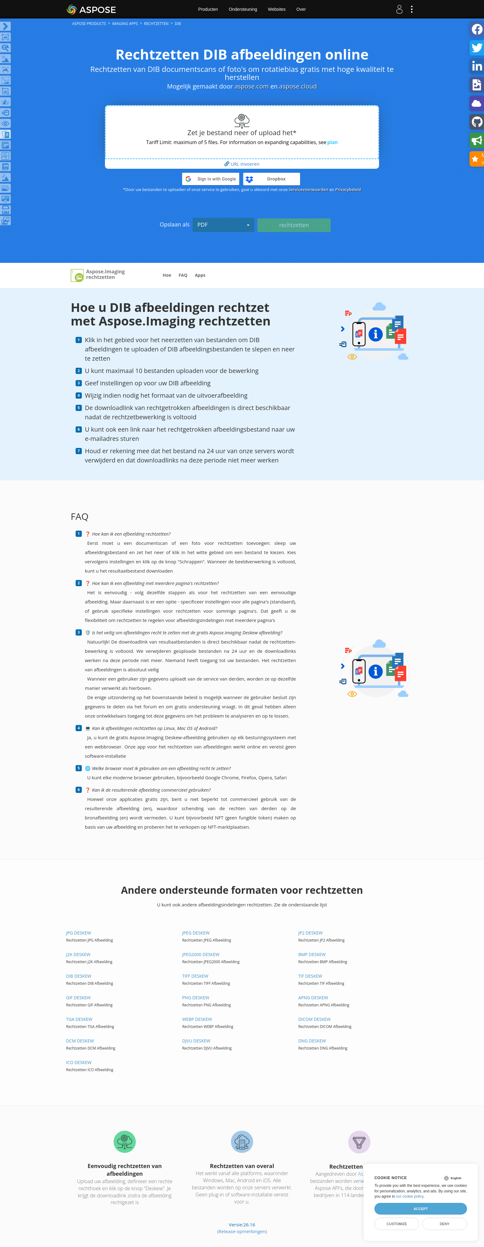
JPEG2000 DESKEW (200, 954)
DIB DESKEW (78, 976)
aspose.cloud (298, 86)
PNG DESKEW (195, 997)
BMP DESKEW (312, 954)
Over (301, 9)
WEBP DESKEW (197, 1019)
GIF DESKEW (78, 997)
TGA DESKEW (79, 1019)
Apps (200, 275)
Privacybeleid (348, 189)
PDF (223, 224)
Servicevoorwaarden (308, 189)
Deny (444, 1224)
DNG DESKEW (312, 1041)
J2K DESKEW (78, 954)
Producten (208, 9)
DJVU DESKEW (196, 1041)
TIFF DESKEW (195, 976)
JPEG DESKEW (196, 933)
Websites (277, 9)
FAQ (183, 275)
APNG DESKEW (313, 997)
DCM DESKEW (80, 1041)
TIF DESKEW (310, 976)
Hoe (167, 275)
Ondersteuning (243, 9)
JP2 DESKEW (310, 933)
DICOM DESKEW (314, 1019)
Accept (421, 1209)
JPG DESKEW (78, 933)
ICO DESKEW (78, 1062)
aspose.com (252, 86)
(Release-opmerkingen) (242, 1231)
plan (332, 142)
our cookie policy (410, 1196)
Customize (396, 1224)
